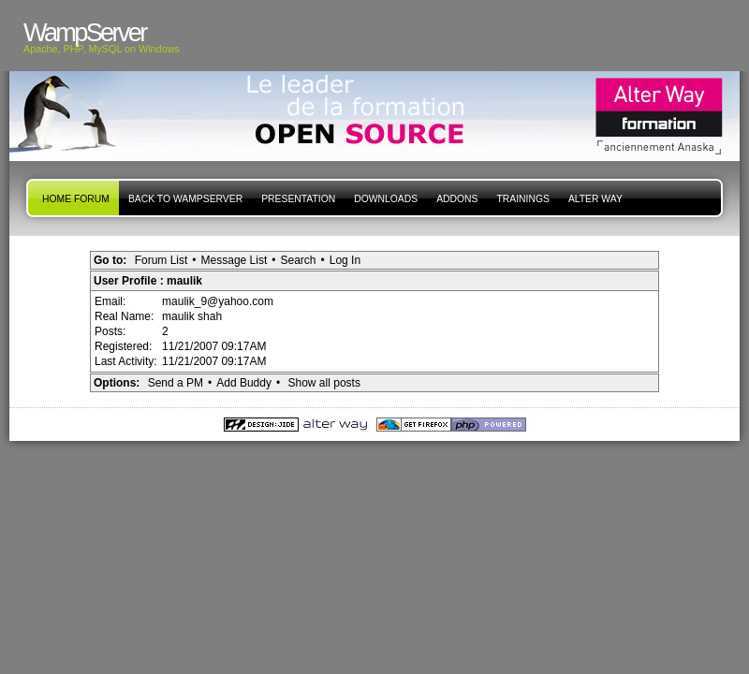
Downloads (386, 199)
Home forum (76, 199)
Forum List (161, 260)
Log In (345, 260)
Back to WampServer (185, 199)
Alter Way (595, 199)
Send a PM (175, 382)
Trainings (522, 199)
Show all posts (324, 382)
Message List (234, 260)
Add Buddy (244, 382)
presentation (298, 199)
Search (298, 260)
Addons (456, 199)
